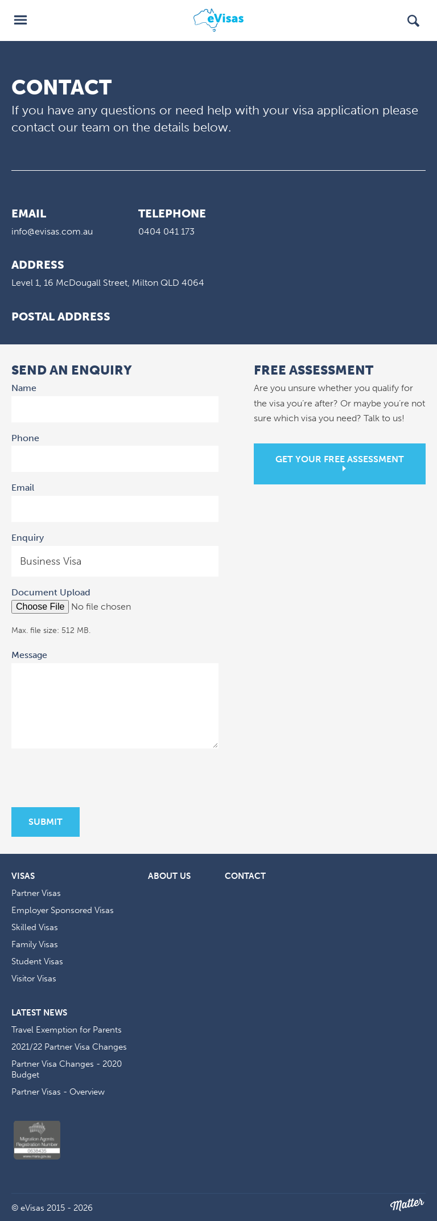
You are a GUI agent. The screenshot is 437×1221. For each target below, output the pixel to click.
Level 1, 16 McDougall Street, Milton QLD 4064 (107, 282)
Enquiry (27, 537)
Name (25, 387)
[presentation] (97, 779)
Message (30, 654)
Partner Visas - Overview (58, 1092)
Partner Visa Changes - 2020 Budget (66, 1069)
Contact (245, 876)
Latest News (39, 1013)
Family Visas (34, 944)
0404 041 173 (166, 231)
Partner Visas (36, 893)
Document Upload (50, 592)
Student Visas (37, 961)
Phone (25, 438)
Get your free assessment (339, 459)
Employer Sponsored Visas (62, 910)
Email (24, 486)
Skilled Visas (34, 927)
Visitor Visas (33, 978)
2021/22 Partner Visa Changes (69, 1047)
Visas (23, 876)
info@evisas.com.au (52, 231)
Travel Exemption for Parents (66, 1030)
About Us (169, 876)
